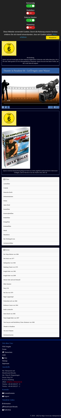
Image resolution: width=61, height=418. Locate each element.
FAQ (4, 358)
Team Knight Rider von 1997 (11, 318)
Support (5, 396)
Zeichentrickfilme (8, 243)
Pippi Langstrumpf (8, 297)
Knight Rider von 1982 (9, 271)
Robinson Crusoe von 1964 (10, 305)
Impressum (5, 363)
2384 (56, 107)
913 (50, 107)
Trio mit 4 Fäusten (8, 331)
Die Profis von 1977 (8, 258)
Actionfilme (6, 184)
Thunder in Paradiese (9, 326)
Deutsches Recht (7, 192)
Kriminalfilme (7, 226)
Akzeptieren (52, 38)
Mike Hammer (7, 284)
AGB (4, 355)
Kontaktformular (8, 393)
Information (6, 403)
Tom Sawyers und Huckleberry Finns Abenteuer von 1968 (18, 322)
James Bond (6, 205)
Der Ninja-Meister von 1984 (11, 254)
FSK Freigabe (6, 346)
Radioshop (6, 410)
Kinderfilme (6, 217)
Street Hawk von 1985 (9, 314)
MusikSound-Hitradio (10, 407)
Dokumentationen (8, 196)
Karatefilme (6, 209)
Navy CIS (6, 288)
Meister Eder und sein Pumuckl (11, 280)
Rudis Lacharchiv (8, 309)
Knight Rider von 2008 (9, 275)
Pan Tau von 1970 (8, 292)
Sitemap (4, 361)
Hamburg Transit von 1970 (10, 267)
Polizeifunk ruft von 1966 (10, 301)
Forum (4, 349)
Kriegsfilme (6, 222)
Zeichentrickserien (8, 335)
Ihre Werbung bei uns (9, 239)
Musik (5, 230)
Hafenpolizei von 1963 (9, 263)
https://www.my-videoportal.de (51, 416)
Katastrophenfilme (8, 213)
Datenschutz (7, 352)
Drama (5, 201)
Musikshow (6, 234)
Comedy (5, 188)
